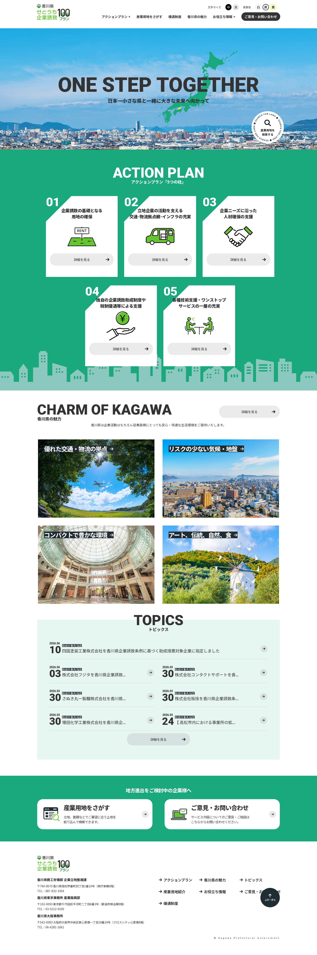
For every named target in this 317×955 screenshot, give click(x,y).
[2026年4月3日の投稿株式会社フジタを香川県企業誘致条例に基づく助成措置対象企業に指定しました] (101, 674)
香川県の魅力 (197, 17)
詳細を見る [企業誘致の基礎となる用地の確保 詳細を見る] (82, 259)
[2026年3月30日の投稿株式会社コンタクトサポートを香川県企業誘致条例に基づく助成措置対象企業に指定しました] (214, 674)
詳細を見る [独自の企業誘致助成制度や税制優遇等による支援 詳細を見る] (121, 348)
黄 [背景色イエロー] (273, 7)
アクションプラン (114, 17)
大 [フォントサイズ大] (236, 7)
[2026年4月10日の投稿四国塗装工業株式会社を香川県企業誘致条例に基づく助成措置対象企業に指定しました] (158, 650)
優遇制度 (174, 17)
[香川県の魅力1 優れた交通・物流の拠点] (96, 478)
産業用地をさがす (149, 17)
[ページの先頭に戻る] (270, 897)
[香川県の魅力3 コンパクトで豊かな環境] (96, 565)
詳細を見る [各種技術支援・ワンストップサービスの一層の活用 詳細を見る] (199, 348)
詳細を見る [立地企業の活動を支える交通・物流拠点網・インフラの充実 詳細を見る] (160, 259)
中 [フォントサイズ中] (228, 7)
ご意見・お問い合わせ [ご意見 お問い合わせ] (261, 17)
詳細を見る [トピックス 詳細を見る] (158, 739)
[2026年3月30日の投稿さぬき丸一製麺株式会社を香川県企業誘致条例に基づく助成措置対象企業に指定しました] (101, 698)
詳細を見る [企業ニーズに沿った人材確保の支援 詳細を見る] (238, 259)
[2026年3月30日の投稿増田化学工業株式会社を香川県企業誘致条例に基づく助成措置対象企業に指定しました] (101, 722)
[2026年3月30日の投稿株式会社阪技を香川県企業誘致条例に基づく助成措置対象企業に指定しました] (214, 698)
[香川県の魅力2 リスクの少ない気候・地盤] (221, 478)
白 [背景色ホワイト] (258, 7)
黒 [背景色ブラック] (265, 7)
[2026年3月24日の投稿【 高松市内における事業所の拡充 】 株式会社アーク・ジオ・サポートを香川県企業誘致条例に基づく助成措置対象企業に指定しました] (214, 722)
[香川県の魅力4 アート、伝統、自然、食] (221, 565)
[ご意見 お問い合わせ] (222, 815)
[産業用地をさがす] (267, 127)
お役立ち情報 (222, 17)
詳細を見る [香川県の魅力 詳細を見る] (249, 411)
